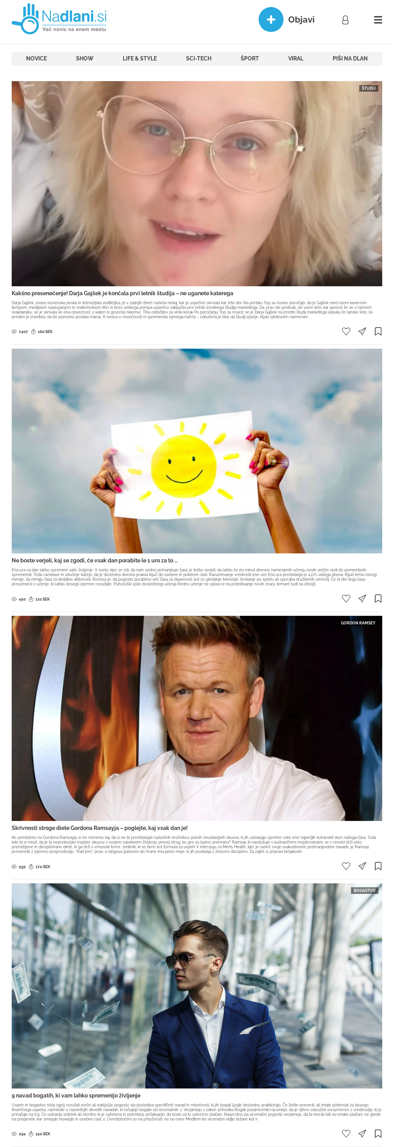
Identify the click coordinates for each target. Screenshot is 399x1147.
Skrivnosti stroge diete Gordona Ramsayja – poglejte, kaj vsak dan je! (100, 828)
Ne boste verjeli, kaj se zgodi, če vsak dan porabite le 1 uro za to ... (95, 560)
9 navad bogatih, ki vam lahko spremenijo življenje (76, 1095)
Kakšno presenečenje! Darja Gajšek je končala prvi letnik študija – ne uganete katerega (122, 293)
